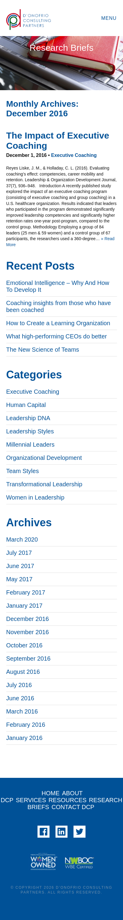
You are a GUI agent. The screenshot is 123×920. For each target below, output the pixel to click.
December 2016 (27, 619)
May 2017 (19, 579)
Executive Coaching (74, 155)
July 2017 (19, 552)
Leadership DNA (28, 418)
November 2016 (27, 632)
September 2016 (28, 658)
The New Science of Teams (42, 349)
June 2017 (20, 566)
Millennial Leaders (30, 444)
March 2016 (22, 711)
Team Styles (22, 471)
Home (51, 793)
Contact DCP (73, 807)
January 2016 (24, 738)
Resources (68, 800)
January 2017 (24, 605)
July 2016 (19, 685)
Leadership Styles (30, 431)
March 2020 (22, 539)
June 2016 (20, 698)
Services (31, 800)
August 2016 (23, 671)
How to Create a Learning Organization (58, 323)
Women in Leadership (35, 497)
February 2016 (25, 724)
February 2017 (25, 592)
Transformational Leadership (44, 484)
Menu (108, 18)
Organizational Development (44, 457)
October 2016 (24, 645)
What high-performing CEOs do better (56, 336)
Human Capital (26, 405)
